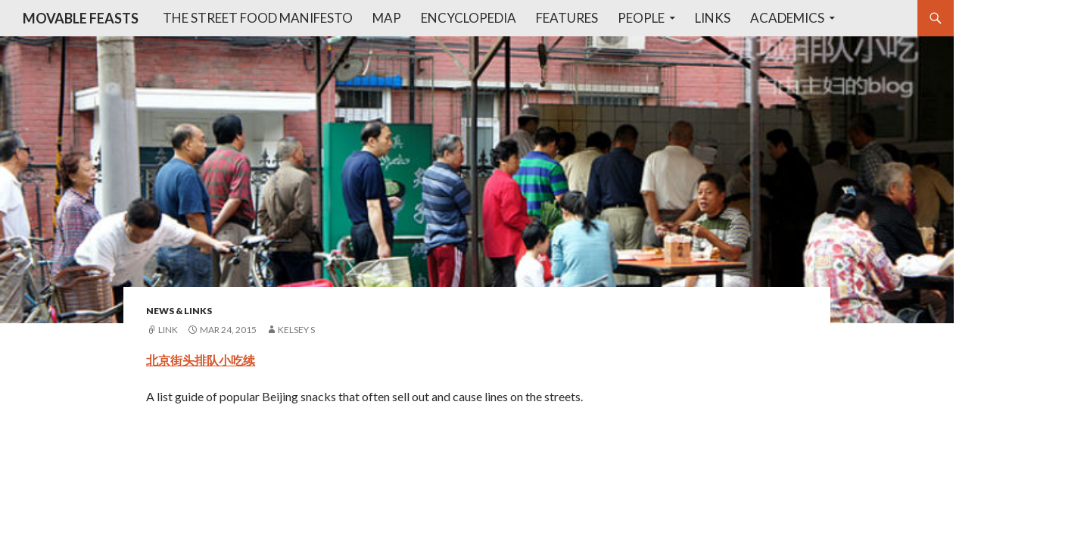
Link (168, 329)
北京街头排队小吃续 (200, 360)
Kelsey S (296, 329)
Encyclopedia (468, 18)
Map (386, 18)
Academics (787, 18)
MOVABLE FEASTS (81, 18)
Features (567, 18)
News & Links (179, 310)
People (641, 18)
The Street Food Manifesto (258, 18)
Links (712, 18)
